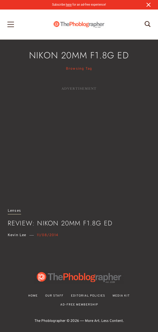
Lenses (14, 211)
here (69, 4)
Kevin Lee (17, 235)
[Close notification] (148, 4)
